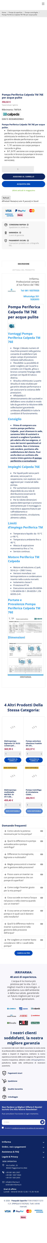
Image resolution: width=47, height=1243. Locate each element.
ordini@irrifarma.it (13, 1184)
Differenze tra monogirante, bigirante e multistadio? (19, 856)
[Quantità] (18, 169)
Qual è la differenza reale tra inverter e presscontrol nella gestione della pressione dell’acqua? (19, 928)
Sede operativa (9, 1161)
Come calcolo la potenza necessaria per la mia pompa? (18, 833)
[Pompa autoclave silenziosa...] (34, 727)
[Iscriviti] (42, 1122)
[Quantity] (12, 753)
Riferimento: (7, 109)
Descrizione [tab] (23, 264)
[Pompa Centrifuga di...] (34, 776)
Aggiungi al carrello (23, 176)
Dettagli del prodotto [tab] (23, 270)
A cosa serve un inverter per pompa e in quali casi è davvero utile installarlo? (19, 913)
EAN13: (5, 119)
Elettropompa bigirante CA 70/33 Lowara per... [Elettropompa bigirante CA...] (12, 743)
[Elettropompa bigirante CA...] (12, 727)
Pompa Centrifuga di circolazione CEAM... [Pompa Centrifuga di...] (33, 792)
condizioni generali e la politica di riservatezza (28, 1128)
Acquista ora (23, 184)
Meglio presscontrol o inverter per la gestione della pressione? (20, 866)
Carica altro (23, 953)
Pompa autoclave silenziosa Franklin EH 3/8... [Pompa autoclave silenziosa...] (34, 743)
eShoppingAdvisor (38, 1060)
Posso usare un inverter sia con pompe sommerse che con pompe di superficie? (18, 877)
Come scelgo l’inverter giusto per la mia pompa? (19, 889)
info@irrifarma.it (13, 1182)
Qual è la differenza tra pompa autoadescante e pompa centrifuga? (20, 844)
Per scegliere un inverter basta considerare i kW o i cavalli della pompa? (20, 942)
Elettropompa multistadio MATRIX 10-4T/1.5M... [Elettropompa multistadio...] (10, 793)
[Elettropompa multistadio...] (12, 776)
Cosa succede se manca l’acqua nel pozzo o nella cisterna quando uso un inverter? (20, 900)
